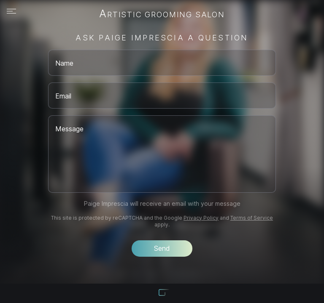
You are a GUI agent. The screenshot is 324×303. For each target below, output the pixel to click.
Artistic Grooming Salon (162, 14)
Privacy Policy (201, 218)
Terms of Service (251, 218)
